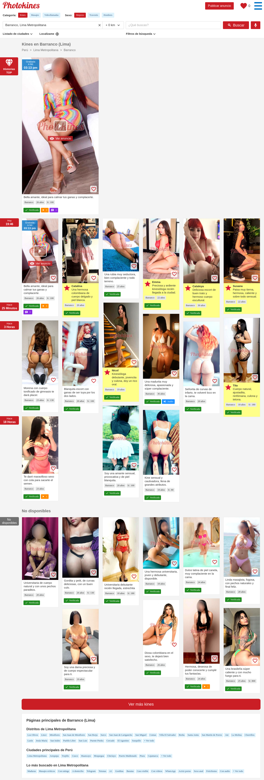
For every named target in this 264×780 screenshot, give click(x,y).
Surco (103, 735)
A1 (110, 771)
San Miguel (140, 735)
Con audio (225, 771)
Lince (44, 735)
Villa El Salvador (167, 735)
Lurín (30, 740)
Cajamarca (153, 755)
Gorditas (119, 771)
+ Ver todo (149, 740)
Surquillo (136, 740)
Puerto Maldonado (128, 755)
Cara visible (142, 771)
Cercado (110, 740)
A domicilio (78, 771)
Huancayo (86, 755)
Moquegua (99, 755)
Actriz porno (185, 771)
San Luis (83, 740)
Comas (153, 735)
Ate (227, 735)
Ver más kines (141, 704)
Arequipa (54, 755)
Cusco (75, 755)
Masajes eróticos (47, 771)
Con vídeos (156, 771)
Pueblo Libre (69, 740)
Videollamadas (51, 15)
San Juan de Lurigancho (120, 735)
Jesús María (41, 740)
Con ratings (63, 771)
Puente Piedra (96, 740)
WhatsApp (170, 771)
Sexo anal (198, 771)
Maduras (31, 771)
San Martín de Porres (212, 735)
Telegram (91, 771)
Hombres (108, 15)
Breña (181, 735)
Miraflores (55, 735)
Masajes (35, 15)
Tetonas (102, 771)
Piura (142, 755)
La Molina (237, 735)
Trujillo (65, 755)
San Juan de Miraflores (74, 735)
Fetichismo (211, 771)
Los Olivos (32, 735)
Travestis (93, 15)
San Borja (93, 735)
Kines (22, 15)
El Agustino (123, 740)
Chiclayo (111, 755)
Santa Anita (193, 735)
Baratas (130, 771)
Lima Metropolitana (37, 755)
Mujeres (80, 15)
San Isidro (55, 740)
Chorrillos (249, 735)
